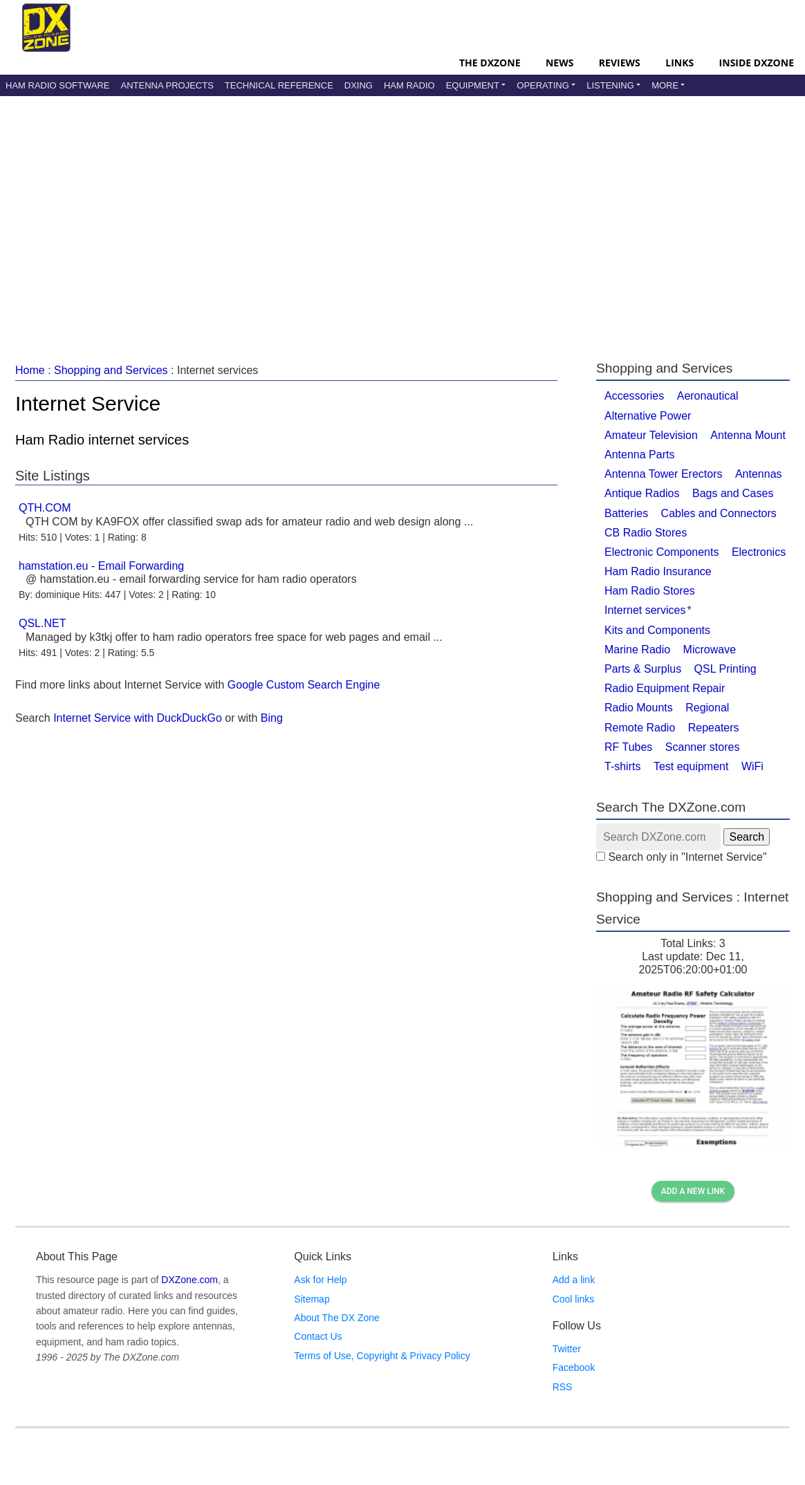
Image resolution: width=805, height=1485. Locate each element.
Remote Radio (639, 728)
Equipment (472, 85)
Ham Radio (409, 85)
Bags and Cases (732, 493)
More (664, 85)
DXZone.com (189, 1279)
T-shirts (622, 766)
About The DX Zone (336, 1317)
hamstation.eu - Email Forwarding (101, 566)
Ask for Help (320, 1279)
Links (679, 62)
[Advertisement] (362, 213)
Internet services (644, 610)
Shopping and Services (111, 370)
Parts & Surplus (642, 669)
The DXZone (489, 62)
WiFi (752, 766)
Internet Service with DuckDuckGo (137, 718)
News (559, 62)
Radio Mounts (638, 707)
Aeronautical (708, 396)
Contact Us (318, 1336)
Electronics (759, 552)
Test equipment (691, 766)
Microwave (709, 649)
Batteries (626, 513)
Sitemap (311, 1299)
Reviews (619, 62)
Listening (610, 85)
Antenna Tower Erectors (663, 474)
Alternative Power (647, 416)
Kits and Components (657, 630)
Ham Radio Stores (649, 591)
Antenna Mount (748, 435)
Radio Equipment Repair (664, 688)
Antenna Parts (639, 454)
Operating (543, 85)
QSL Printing (725, 669)
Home (30, 370)
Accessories (634, 396)
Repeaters (713, 728)
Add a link (574, 1279)
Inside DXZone (756, 62)
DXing (358, 85)
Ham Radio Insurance (658, 571)
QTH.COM (45, 508)
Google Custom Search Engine (304, 685)
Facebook (574, 1367)
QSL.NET (42, 623)
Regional (707, 707)
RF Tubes (628, 747)
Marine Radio (637, 649)
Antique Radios (642, 493)
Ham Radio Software (57, 85)
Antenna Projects (166, 85)
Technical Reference (279, 85)
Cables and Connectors (719, 513)
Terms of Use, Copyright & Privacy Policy (382, 1355)
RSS (563, 1386)
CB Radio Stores (645, 533)
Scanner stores (702, 747)
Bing (272, 718)
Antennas (758, 474)
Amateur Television (651, 435)
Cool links (574, 1299)
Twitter (567, 1348)
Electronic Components (661, 552)
